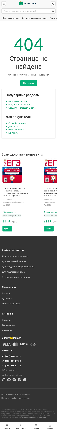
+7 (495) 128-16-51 (11, 356)
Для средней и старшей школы (18, 266)
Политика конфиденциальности (15, 398)
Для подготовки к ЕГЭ (13, 271)
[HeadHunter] (14, 379)
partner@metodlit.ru (12, 375)
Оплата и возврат (11, 303)
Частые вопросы (16, 129)
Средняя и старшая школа (34, 18)
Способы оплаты (17, 123)
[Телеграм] (9, 379)
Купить (7, 228)
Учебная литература (13, 249)
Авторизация (21, 428)
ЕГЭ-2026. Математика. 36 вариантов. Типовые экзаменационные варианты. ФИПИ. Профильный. (15, 192)
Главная (7, 428)
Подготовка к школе (19, 104)
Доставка (13, 126)
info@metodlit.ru (10, 370)
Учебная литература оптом (16, 276)
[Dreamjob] (19, 379)
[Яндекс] (24, 379)
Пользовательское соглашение (15, 394)
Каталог (6, 293)
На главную (28, 83)
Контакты (13, 132)
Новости (6, 319)
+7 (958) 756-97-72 (11, 365)
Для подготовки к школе (15, 256)
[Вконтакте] (3, 379)
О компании (8, 325)
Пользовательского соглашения (33, 417)
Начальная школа (10, 18)
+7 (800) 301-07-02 (11, 361)
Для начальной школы (14, 261)
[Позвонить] (53, 3)
